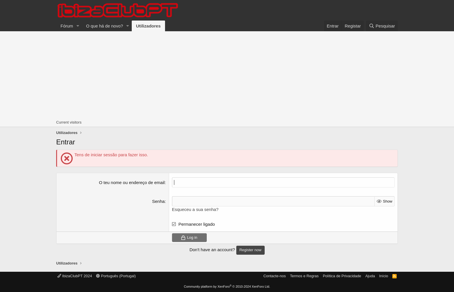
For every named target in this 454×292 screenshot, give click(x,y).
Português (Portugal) (116, 276)
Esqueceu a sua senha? (195, 209)
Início (383, 276)
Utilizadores (148, 25)
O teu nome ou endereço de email (132, 182)
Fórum (67, 25)
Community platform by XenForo (227, 286)
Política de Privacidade (342, 276)
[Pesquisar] (382, 26)
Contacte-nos (274, 276)
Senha (158, 201)
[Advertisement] (227, 74)
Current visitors (68, 122)
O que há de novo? (104, 25)
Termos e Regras (304, 276)
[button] (78, 26)
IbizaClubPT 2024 (74, 276)
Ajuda (370, 276)
